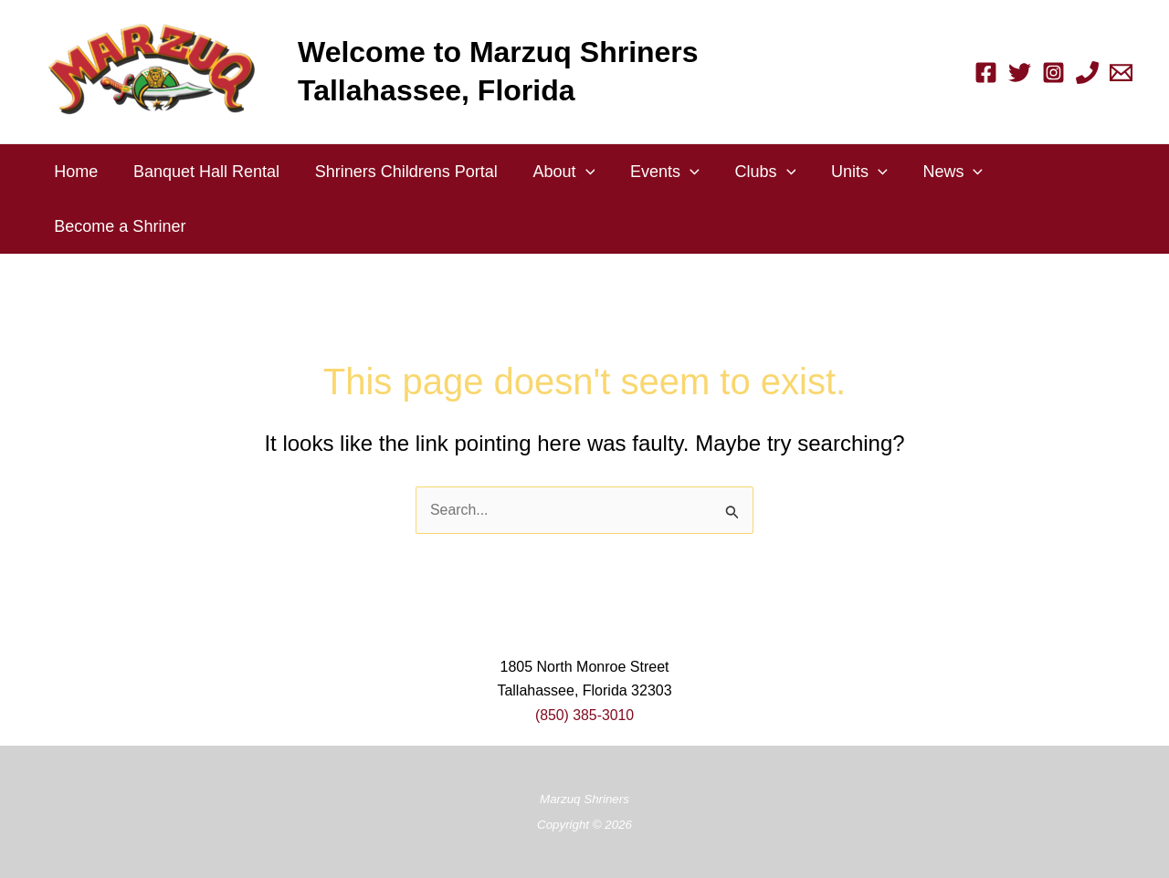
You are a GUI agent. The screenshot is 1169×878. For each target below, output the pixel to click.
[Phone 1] (1087, 72)
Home (75, 171)
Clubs (752, 171)
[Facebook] (985, 72)
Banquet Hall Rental (203, 171)
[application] (576, 171)
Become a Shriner (118, 226)
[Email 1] (1121, 72)
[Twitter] (1019, 72)
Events (654, 171)
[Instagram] (1053, 72)
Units (844, 171)
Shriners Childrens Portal (400, 171)
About (555, 171)
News (935, 171)
